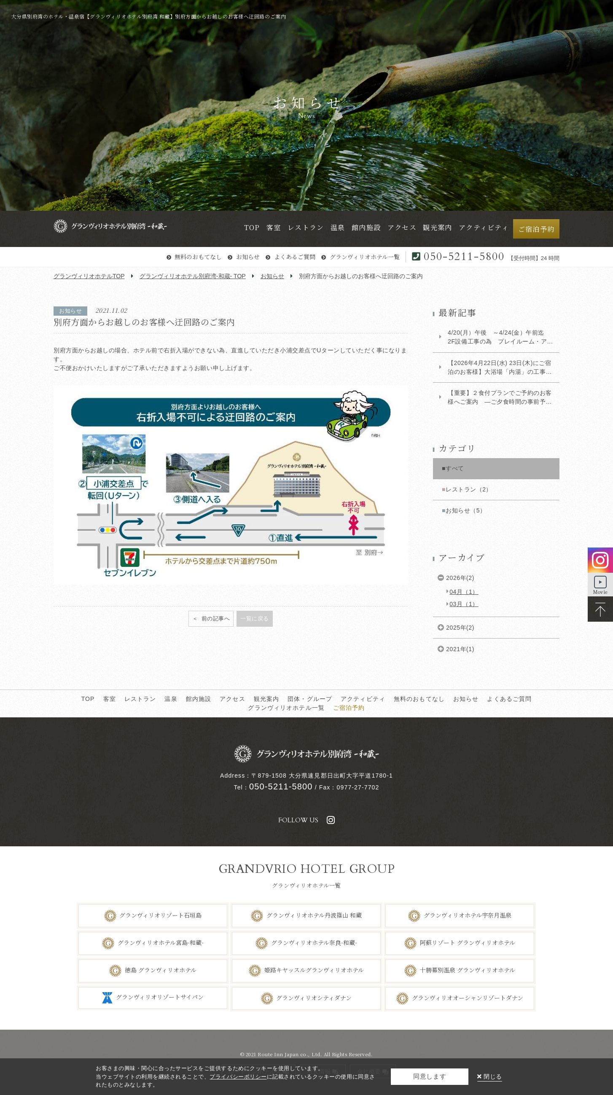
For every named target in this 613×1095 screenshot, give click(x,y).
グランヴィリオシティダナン (314, 997)
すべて (455, 468)
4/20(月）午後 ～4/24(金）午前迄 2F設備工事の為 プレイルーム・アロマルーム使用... (500, 337)
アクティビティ (363, 698)
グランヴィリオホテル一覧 (365, 256)
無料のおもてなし (198, 256)
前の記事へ (215, 618)
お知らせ (248, 256)
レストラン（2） (469, 489)
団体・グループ (310, 698)
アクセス (232, 698)
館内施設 (199, 698)
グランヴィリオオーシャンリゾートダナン (467, 997)
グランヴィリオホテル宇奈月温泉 (467, 914)
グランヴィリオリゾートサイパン (160, 997)
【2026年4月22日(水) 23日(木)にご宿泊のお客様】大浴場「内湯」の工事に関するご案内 (500, 368)
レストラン (140, 698)
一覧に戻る (254, 618)
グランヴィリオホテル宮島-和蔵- (161, 942)
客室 (109, 698)
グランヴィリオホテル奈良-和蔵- (314, 942)
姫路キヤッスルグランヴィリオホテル (314, 970)
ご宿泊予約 (349, 707)
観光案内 (267, 698)
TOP (88, 698)
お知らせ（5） (466, 510)
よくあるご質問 (294, 256)
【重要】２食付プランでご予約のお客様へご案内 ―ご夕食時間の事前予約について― (500, 397)
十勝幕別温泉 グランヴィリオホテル (467, 970)
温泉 (170, 698)
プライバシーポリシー (238, 1077)
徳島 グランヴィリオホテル (160, 970)
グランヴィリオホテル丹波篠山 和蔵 (314, 914)
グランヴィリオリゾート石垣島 (160, 914)
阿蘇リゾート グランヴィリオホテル (467, 942)
